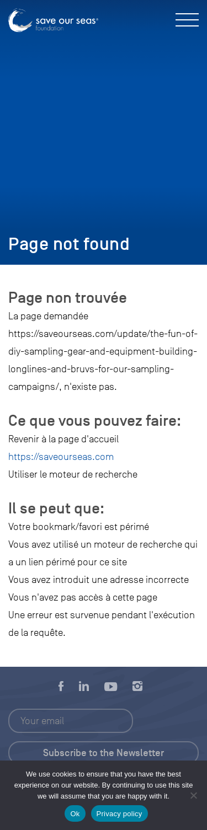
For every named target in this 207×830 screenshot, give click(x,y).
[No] (193, 795)
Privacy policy (119, 814)
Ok (74, 814)
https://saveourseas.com (61, 456)
